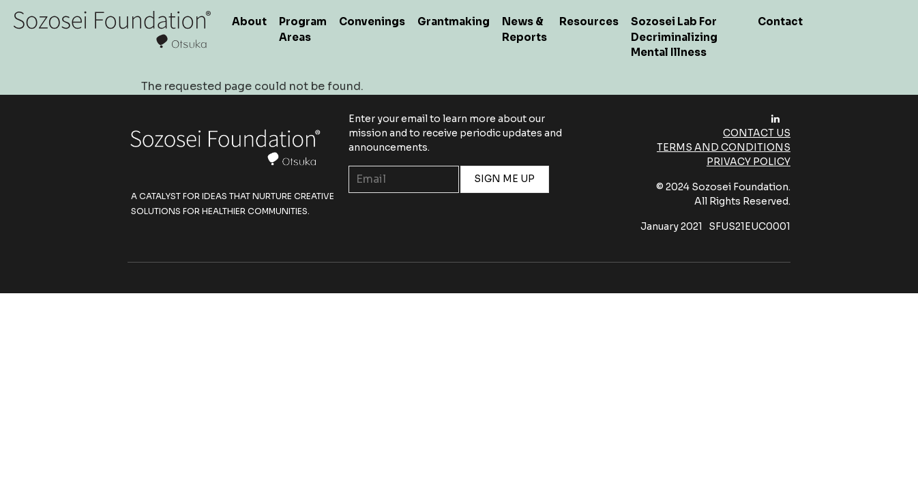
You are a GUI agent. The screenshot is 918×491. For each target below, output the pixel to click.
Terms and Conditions (723, 147)
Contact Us (756, 133)
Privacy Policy (748, 161)
